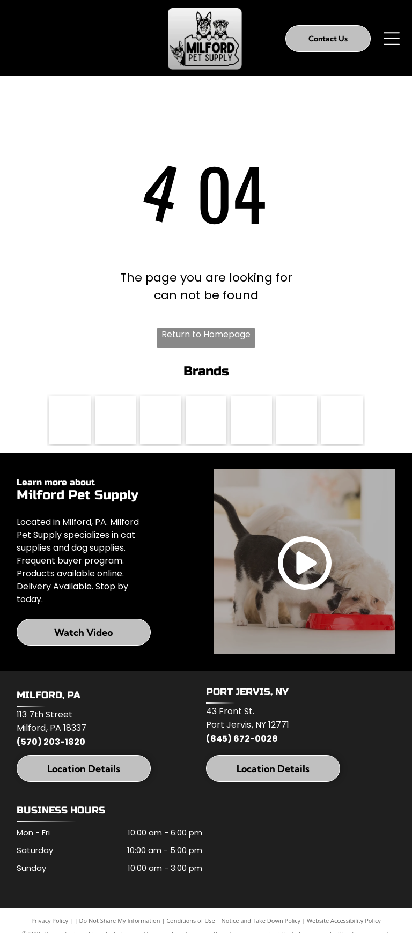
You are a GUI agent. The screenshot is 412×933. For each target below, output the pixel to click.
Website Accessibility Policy (344, 921)
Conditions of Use (190, 921)
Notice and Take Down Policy (261, 921)
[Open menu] (392, 39)
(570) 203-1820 (51, 742)
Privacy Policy (49, 921)
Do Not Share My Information (119, 921)
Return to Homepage (206, 334)
